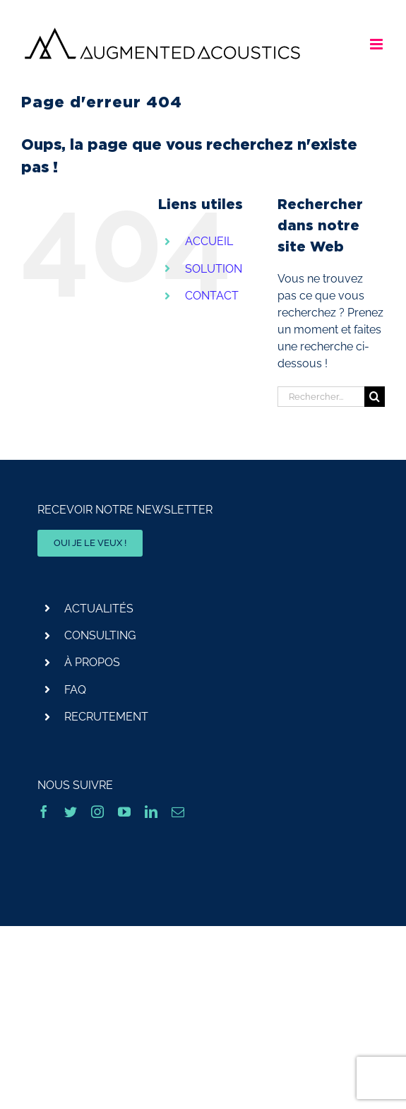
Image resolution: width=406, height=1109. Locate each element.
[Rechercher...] (320, 396)
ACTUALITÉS (98, 608)
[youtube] (124, 811)
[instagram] (97, 811)
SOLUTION (213, 268)
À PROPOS (92, 662)
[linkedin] (151, 811)
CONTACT (212, 295)
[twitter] (70, 811)
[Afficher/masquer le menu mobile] (377, 44)
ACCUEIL (209, 241)
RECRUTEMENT (106, 716)
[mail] (178, 811)
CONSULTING (100, 635)
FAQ (75, 689)
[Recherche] (374, 396)
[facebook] (43, 811)
